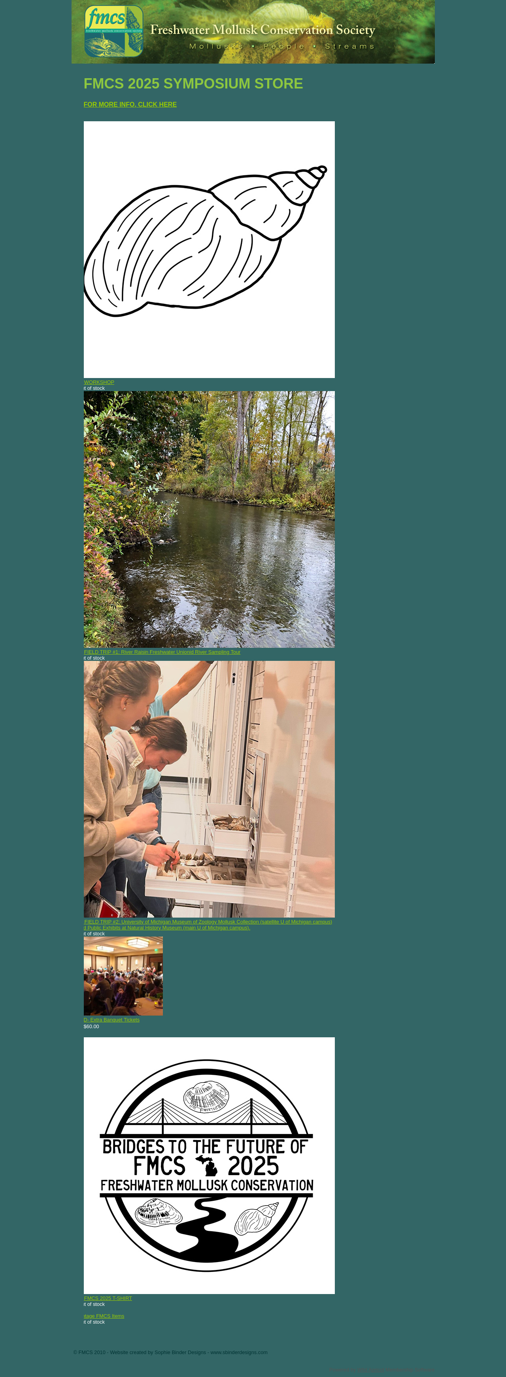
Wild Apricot (370, 1370)
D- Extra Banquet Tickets (112, 1020)
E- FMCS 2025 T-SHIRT (105, 1298)
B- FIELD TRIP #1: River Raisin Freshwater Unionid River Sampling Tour (159, 652)
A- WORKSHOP (96, 382)
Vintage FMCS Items (101, 1316)
